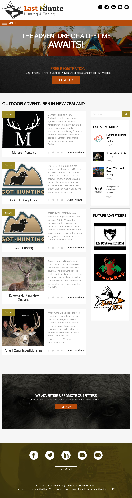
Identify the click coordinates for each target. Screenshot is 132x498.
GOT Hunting (24, 248)
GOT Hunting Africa (23, 200)
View (108, 145)
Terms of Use (66, 469)
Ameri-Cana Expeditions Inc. (24, 350)
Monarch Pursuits (24, 153)
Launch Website (74, 152)
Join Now (66, 406)
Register (66, 80)
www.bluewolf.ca (80, 489)
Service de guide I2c (116, 153)
